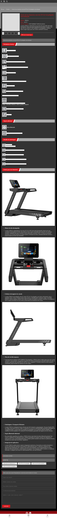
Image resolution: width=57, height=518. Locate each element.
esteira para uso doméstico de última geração (10, 463)
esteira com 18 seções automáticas (38, 463)
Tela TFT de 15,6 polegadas (24, 463)
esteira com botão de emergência (9, 466)
